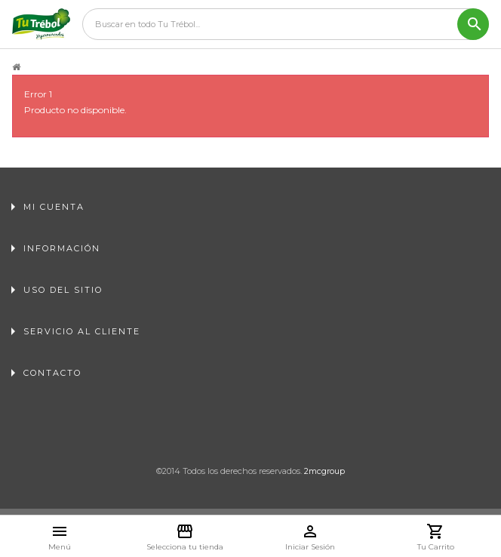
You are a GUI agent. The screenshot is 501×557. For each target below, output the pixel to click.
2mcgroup (324, 471)
